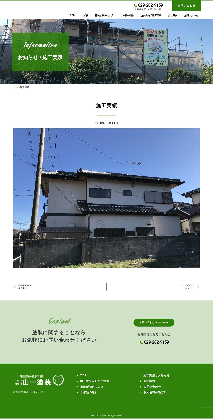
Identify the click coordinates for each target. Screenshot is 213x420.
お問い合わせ (187, 5)
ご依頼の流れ (127, 15)
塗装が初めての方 (104, 15)
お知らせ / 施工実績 (151, 15)
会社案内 (172, 15)
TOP (72, 15)
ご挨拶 (84, 15)
